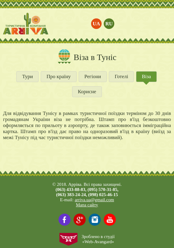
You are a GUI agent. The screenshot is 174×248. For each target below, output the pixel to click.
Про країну (58, 76)
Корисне (87, 91)
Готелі (121, 76)
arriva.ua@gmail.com (94, 199)
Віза (146, 76)
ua (96, 24)
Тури (27, 76)
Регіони (92, 76)
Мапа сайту (87, 204)
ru (109, 24)
